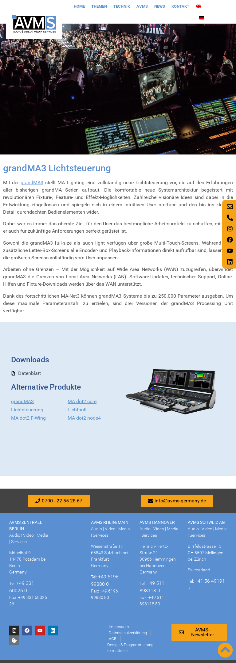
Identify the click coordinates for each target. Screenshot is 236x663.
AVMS (142, 6)
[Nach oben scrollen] (225, 650)
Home (79, 6)
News (159, 6)
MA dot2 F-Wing (28, 418)
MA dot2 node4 (84, 418)
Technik (121, 6)
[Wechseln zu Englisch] (198, 6)
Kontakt (180, 6)
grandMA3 (32, 182)
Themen (99, 6)
